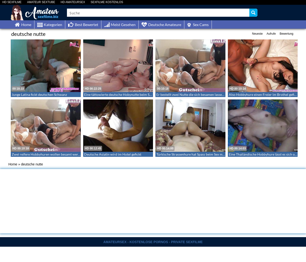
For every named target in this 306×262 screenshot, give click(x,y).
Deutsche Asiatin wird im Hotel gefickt (112, 154)
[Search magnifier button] (253, 13)
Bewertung (286, 33)
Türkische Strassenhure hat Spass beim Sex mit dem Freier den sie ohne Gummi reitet (218, 154)
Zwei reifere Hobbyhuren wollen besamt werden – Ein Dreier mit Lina (63, 154)
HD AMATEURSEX (73, 2)
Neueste (257, 33)
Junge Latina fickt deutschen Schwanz (39, 95)
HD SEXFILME (12, 2)
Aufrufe (271, 33)
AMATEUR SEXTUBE (41, 2)
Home (12, 164)
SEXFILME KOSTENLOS (107, 2)
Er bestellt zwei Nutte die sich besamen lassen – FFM (195, 95)
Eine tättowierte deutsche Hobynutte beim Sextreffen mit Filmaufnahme (137, 95)
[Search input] (158, 12)
